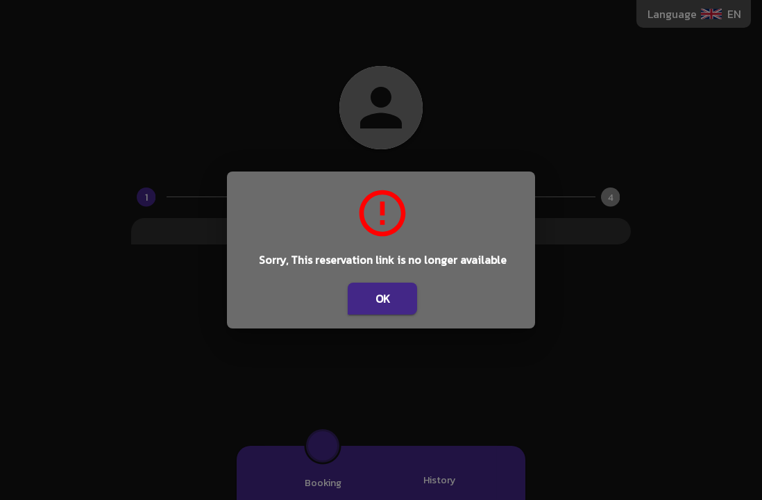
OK (382, 299)
